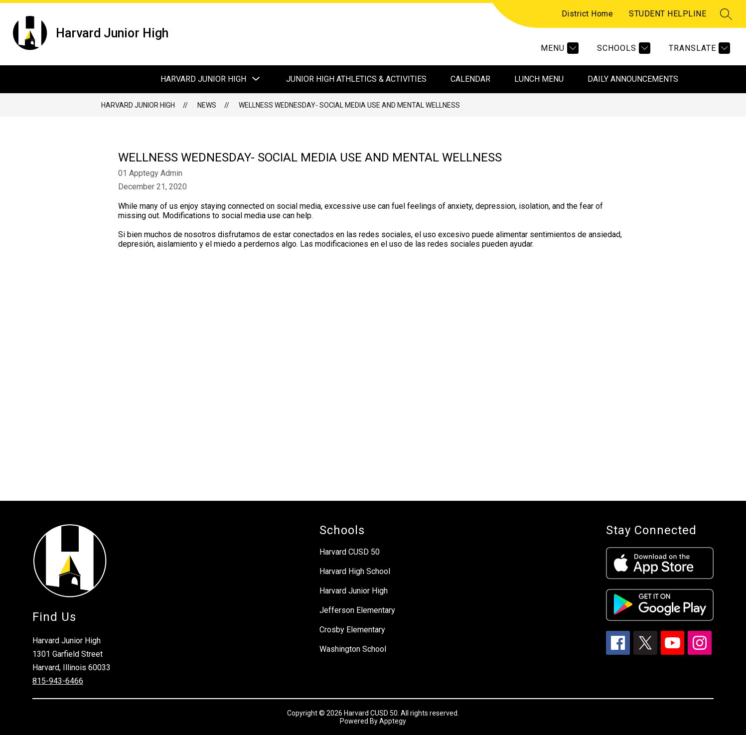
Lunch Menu (539, 79)
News (206, 105)
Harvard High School (354, 571)
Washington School (352, 649)
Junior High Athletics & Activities (356, 79)
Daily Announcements (633, 79)
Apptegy (392, 721)
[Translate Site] (698, 48)
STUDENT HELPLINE (667, 13)
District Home (587, 13)
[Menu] (558, 48)
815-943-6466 (57, 681)
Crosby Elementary (352, 629)
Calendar (470, 79)
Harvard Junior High (138, 105)
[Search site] (726, 14)
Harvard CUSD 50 (349, 552)
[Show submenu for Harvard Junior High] (203, 79)
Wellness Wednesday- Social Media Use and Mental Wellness (349, 105)
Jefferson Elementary (357, 610)
